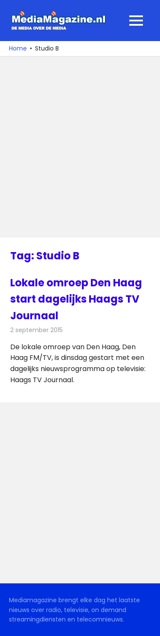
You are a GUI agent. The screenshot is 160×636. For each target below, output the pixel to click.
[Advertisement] (80, 147)
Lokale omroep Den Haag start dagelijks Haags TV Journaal (76, 299)
